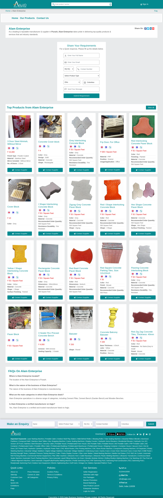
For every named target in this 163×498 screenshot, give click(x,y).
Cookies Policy (53, 471)
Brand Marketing (89, 482)
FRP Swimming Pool (97, 459)
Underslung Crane (92, 450)
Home (8, 9)
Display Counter (91, 440)
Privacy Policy (52, 476)
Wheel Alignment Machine (21, 459)
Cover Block (13, 205)
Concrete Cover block (48, 140)
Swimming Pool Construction (116, 459)
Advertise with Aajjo (90, 473)
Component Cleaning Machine (124, 447)
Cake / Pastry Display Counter (67, 452)
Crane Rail (137, 450)
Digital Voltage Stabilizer (54, 450)
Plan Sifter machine (59, 454)
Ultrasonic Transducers (128, 454)
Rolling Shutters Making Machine (116, 457)
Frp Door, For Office (110, 141)
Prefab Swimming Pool (81, 459)
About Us (14, 471)
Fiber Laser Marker (86, 452)
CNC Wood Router (67, 447)
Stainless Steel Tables (39, 440)
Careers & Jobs (33, 473)
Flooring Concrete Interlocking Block (139, 268)
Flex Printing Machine (83, 447)
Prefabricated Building (59, 445)
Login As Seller (89, 490)
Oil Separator (141, 447)
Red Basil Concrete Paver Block (78, 268)
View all (151, 106)
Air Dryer (81, 457)
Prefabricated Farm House (77, 442)
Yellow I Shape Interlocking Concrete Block (17, 270)
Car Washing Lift (135, 457)
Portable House (60, 442)
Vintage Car (83, 462)
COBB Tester (146, 450)
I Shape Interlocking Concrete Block (48, 204)
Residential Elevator (126, 440)
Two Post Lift (147, 457)
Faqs (12, 487)
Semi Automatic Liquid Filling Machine (62, 457)
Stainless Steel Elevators (33, 442)
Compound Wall (24, 440)
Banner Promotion (90, 479)
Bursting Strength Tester (19, 452)
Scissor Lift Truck (17, 442)
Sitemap (14, 473)
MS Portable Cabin (121, 442)
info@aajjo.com (125, 478)
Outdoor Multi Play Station (66, 437)
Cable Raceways (86, 454)
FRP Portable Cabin (137, 442)
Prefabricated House (95, 445)
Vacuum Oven (137, 445)
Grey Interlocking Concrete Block (77, 140)
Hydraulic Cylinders (35, 447)
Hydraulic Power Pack (51, 447)
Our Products (32, 16)
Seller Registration (90, 471)
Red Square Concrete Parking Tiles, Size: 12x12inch (110, 269)
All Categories (33, 476)
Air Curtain (138, 452)
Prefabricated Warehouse (77, 445)
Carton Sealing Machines (75, 440)
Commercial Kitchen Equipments (39, 454)
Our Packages (88, 476)
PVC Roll (130, 452)
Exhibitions (15, 484)
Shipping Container (110, 445)
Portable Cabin (50, 437)
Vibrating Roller (97, 437)
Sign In (144, 3)
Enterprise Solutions (91, 487)
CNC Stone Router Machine (102, 447)
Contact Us (47, 16)
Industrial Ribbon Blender (131, 437)
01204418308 (124, 470)
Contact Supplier (19, 169)
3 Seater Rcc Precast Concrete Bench (48, 333)
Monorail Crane (126, 450)
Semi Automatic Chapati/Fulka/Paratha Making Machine (51, 459)
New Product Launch (91, 484)
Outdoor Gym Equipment (41, 462)
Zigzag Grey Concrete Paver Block (80, 204)
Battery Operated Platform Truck (100, 462)
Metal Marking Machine (102, 452)
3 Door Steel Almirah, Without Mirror (17, 141)
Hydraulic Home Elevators (107, 440)
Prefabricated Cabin (26, 445)
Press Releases (34, 471)
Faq (155, 9)
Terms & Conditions (54, 473)
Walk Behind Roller (84, 437)
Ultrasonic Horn (73, 454)
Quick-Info (14, 482)
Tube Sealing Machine (113, 437)
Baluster (73, 332)
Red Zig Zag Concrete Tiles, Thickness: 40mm (142, 331)
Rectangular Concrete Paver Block (49, 268)
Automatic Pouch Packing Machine (35, 457)
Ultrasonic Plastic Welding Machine (106, 454)
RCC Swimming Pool (135, 459)
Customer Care (16, 476)
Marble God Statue (119, 452)
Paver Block (13, 333)
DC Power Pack (21, 447)
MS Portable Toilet (94, 442)
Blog (12, 479)
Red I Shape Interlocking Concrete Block (112, 204)
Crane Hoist (115, 450)
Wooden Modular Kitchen (94, 457)
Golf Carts (73, 462)
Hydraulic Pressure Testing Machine (42, 452)
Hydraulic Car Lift (140, 440)
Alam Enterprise (19, 9)
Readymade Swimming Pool (21, 462)
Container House (125, 445)
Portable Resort (107, 442)
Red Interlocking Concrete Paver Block (141, 141)
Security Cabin (48, 442)
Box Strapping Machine (56, 440)
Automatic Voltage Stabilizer (74, 450)
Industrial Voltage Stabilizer (34, 450)
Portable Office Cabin (42, 445)
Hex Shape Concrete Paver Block (141, 204)
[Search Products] (52, 3)
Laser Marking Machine (35, 437)
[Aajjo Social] (137, 433)
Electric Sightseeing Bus (60, 462)
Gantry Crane (105, 450)
